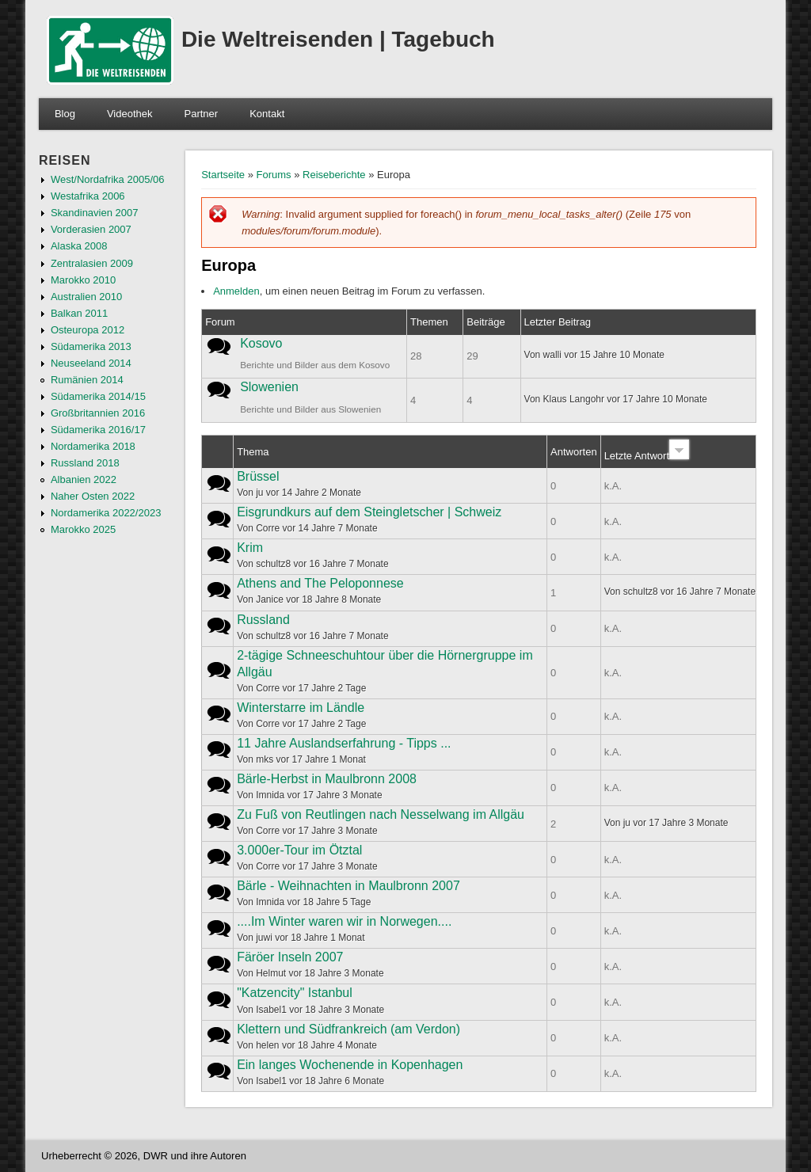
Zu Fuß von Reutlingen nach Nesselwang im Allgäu (380, 814)
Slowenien (269, 387)
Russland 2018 (85, 463)
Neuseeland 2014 (91, 363)
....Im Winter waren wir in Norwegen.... (344, 921)
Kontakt (266, 114)
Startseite (223, 175)
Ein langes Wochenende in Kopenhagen (350, 1064)
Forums (274, 175)
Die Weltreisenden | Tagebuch (338, 39)
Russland (263, 619)
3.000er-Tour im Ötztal (299, 850)
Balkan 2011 (79, 313)
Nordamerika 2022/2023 (106, 513)
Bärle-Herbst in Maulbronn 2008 (327, 779)
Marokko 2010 (83, 280)
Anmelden (236, 291)
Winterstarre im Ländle (300, 707)
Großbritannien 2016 (98, 413)
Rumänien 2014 (87, 380)
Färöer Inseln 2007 (290, 957)
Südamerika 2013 (91, 346)
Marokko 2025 (83, 529)
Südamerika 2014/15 (98, 396)
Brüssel (258, 476)
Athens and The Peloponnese (320, 583)
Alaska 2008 (79, 246)
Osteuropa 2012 (87, 330)
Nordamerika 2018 (93, 446)
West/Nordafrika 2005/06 (108, 179)
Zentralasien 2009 (92, 263)
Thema (252, 452)
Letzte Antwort (646, 456)
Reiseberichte (334, 175)
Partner (202, 114)
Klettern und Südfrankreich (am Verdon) (348, 1029)
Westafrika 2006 (88, 196)
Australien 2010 (86, 297)
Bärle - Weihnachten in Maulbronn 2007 (348, 885)
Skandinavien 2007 (95, 213)
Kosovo (261, 343)
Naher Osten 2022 (93, 496)
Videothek (130, 114)
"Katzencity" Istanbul (294, 992)
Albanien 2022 (83, 479)
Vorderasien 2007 (91, 229)
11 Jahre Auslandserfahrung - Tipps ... (344, 743)
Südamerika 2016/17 (98, 430)
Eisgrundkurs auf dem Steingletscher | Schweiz (369, 512)
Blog (65, 114)
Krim (250, 547)
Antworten (573, 452)
